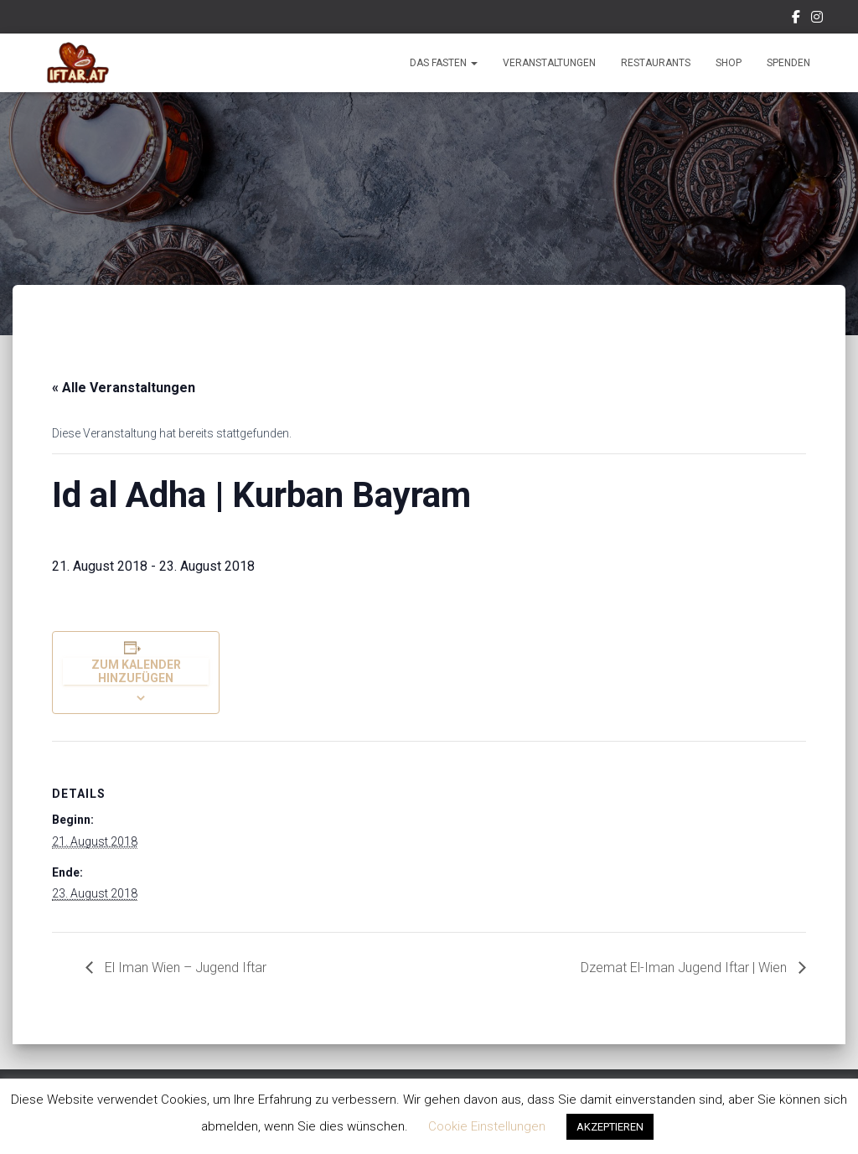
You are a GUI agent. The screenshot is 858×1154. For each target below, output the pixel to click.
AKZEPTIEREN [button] (610, 1126)
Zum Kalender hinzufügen (136, 671)
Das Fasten (444, 63)
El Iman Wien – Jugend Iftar (183, 967)
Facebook (796, 19)
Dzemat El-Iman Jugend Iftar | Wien (685, 967)
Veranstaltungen (549, 63)
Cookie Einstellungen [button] (486, 1126)
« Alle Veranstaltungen (123, 388)
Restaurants (655, 63)
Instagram (817, 19)
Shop (729, 63)
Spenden (788, 63)
